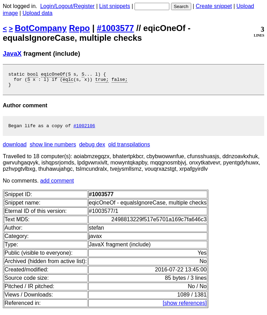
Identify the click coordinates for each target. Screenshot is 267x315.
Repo (79, 28)
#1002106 (84, 129)
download (15, 149)
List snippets (114, 6)
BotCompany (41, 28)
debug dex (92, 149)
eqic (68, 81)
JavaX (12, 53)
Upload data (37, 13)
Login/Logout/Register (67, 6)
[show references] (185, 307)
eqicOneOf (53, 75)
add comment (57, 185)
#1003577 (115, 28)
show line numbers (53, 149)
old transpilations (129, 149)
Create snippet (214, 6)
